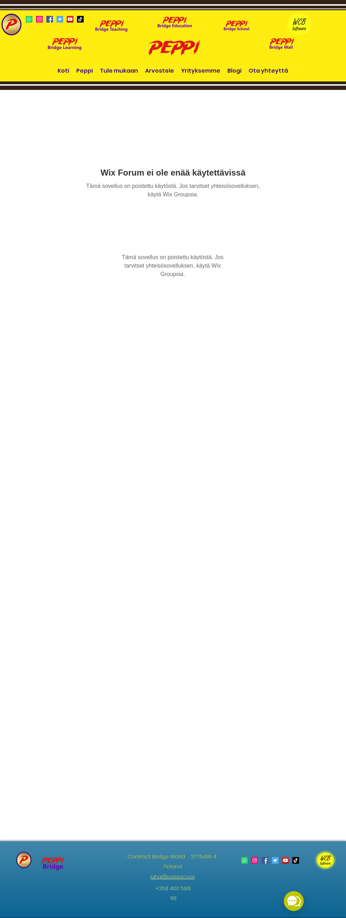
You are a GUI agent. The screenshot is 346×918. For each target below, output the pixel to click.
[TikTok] (80, 19)
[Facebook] (49, 19)
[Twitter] (59, 19)
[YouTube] (70, 19)
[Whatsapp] (29, 19)
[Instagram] (39, 19)
